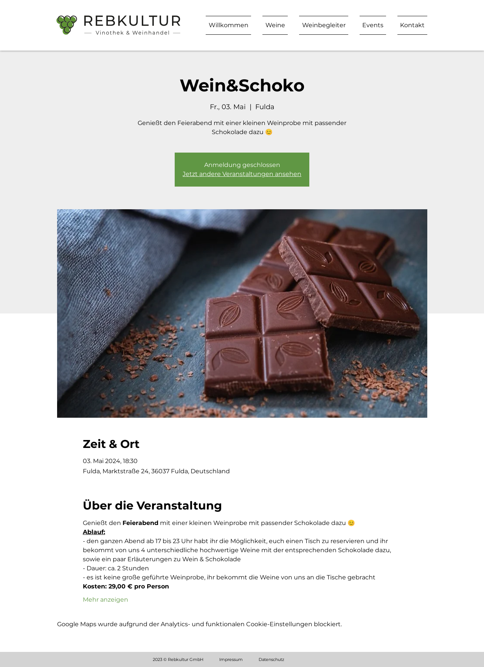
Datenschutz (271, 659)
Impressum (231, 659)
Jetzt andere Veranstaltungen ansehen (242, 174)
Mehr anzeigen (105, 599)
